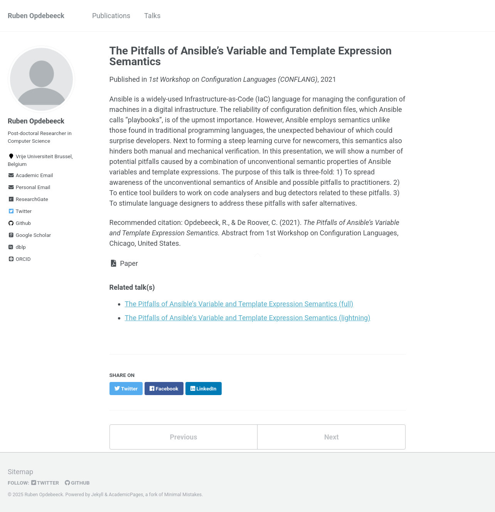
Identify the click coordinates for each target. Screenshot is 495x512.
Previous (183, 437)
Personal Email (29, 187)
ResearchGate (28, 199)
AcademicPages (126, 494)
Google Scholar (29, 235)
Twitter (20, 211)
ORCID (19, 259)
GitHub (77, 483)
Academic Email (30, 175)
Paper (123, 263)
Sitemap (20, 472)
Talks (152, 16)
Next (331, 437)
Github (19, 223)
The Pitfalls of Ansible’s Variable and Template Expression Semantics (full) (239, 304)
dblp (17, 247)
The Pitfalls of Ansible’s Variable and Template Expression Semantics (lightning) (247, 318)
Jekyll (97, 494)
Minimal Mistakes (183, 494)
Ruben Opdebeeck (36, 16)
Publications (111, 16)
